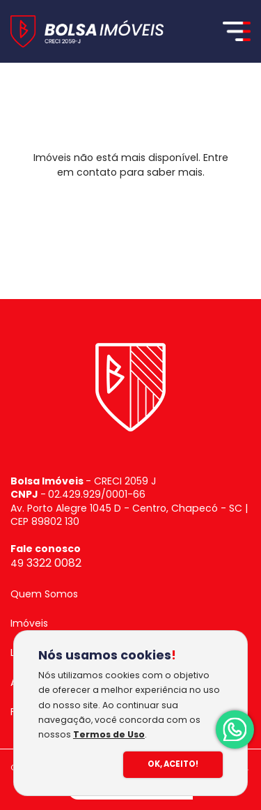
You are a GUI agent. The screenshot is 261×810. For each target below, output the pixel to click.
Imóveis (29, 623)
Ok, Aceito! (173, 764)
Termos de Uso (109, 734)
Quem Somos (44, 594)
